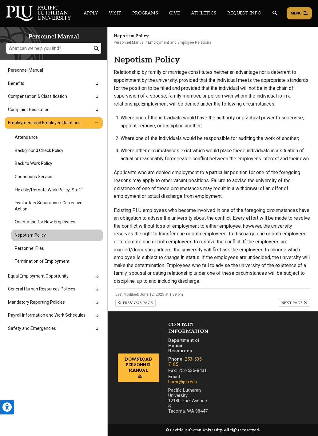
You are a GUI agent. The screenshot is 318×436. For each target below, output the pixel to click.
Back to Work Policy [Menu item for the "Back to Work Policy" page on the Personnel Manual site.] (33, 163)
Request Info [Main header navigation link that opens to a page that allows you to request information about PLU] (244, 13)
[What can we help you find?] (53, 48)
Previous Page (135, 303)
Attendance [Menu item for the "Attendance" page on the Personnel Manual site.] (26, 137)
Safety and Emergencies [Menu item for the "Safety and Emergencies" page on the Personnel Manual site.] (32, 328)
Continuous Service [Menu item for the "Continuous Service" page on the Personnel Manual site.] (33, 176)
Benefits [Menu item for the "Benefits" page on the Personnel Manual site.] (16, 83)
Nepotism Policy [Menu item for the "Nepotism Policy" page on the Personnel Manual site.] (30, 235)
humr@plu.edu (182, 382)
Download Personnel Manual (138, 365)
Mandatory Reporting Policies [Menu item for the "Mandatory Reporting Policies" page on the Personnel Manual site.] (36, 302)
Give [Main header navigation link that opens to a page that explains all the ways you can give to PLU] (174, 13)
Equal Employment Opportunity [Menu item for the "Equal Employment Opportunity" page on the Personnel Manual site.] (38, 276)
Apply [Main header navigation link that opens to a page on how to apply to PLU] (91, 13)
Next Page (294, 303)
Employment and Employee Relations (179, 42)
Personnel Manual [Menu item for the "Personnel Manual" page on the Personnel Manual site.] (25, 70)
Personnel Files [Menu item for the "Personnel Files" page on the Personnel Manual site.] (29, 248)
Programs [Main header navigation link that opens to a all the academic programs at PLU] (145, 13)
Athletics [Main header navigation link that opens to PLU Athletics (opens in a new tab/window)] (204, 13)
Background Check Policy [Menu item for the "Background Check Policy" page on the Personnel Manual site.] (39, 150)
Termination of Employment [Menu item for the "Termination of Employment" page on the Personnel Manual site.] (42, 261)
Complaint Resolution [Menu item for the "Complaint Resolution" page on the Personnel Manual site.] (29, 109)
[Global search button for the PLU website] (274, 13)
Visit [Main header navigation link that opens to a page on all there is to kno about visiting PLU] (115, 13)
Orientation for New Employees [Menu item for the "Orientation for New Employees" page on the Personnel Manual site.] (45, 221)
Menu (299, 13)
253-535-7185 (185, 361)
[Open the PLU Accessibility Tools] (7, 407)
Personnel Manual (129, 42)
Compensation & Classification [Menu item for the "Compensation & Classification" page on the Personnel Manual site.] (37, 96)
